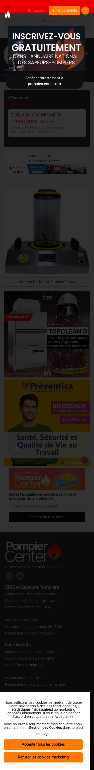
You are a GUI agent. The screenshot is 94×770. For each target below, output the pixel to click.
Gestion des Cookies (45, 727)
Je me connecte (64, 10)
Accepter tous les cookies (43, 744)
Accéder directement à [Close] (44, 80)
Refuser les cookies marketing (43, 757)
